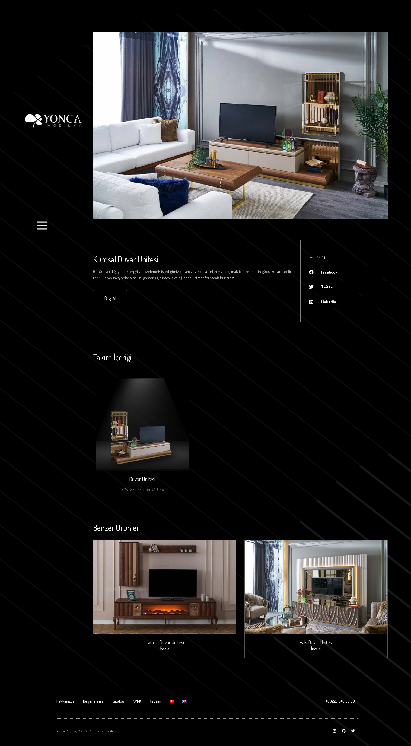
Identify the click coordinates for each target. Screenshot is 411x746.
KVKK (137, 700)
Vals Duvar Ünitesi (316, 642)
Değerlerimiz (93, 700)
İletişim (155, 700)
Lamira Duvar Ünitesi (165, 642)
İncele (165, 648)
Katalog (118, 700)
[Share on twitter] (347, 287)
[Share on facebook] (347, 272)
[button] (110, 298)
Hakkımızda (65, 700)
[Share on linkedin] (347, 302)
